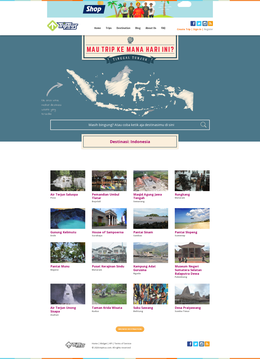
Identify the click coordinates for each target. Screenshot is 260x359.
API (110, 343)
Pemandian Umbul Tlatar (105, 196)
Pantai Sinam (143, 232)
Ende (53, 235)
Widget (103, 343)
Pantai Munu (59, 266)
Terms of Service (122, 343)
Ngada (137, 273)
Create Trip (184, 29)
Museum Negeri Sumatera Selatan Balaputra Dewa (188, 270)
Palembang (181, 276)
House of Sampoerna (108, 232)
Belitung (138, 311)
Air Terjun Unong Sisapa (63, 309)
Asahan (54, 314)
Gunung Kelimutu (63, 232)
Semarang (139, 201)
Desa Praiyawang (188, 308)
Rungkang (182, 194)
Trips (109, 28)
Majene (54, 269)
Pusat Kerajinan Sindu (108, 266)
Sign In (197, 29)
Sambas (137, 235)
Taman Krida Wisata (107, 308)
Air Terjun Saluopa (64, 194)
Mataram (180, 197)
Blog (138, 28)
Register (208, 29)
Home (97, 28)
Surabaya (97, 235)
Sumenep (180, 235)
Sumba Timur (182, 311)
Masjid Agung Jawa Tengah (147, 196)
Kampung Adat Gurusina (144, 268)
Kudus (95, 311)
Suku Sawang (143, 308)
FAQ (163, 28)
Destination (123, 28)
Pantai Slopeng (186, 232)
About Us (151, 28)
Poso (53, 197)
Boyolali (96, 201)
